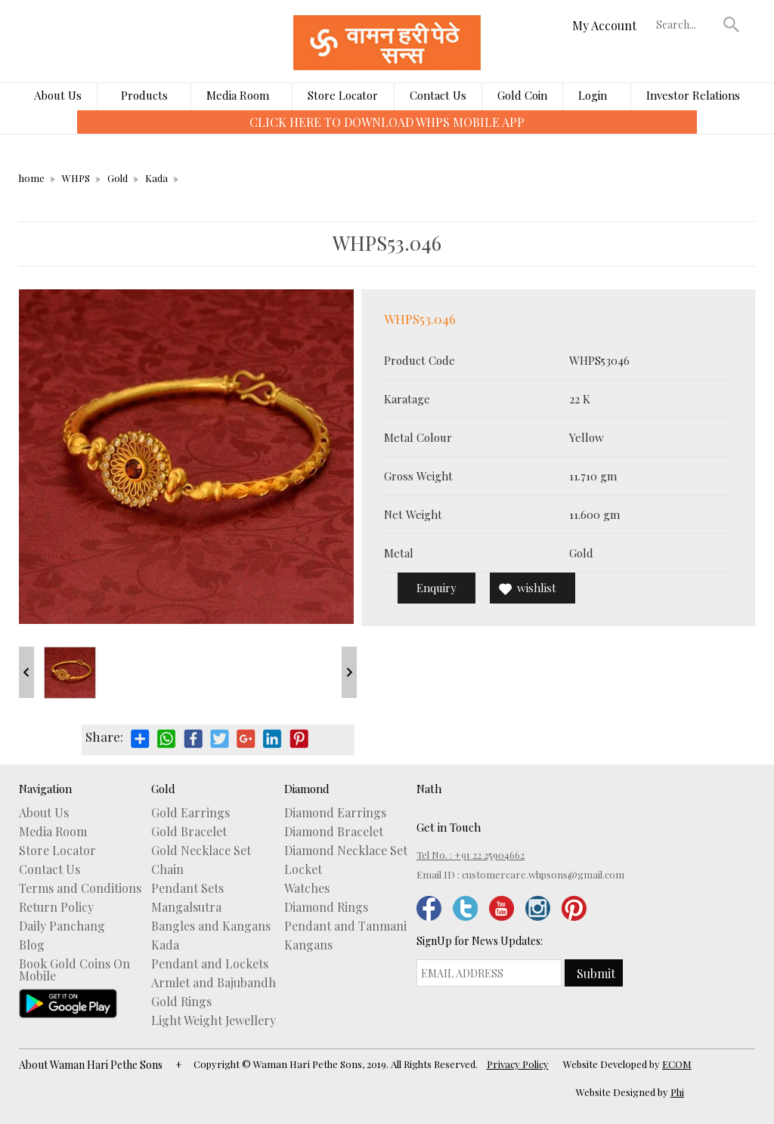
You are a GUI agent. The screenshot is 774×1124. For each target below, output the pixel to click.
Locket (303, 869)
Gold (117, 178)
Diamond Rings (326, 907)
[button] (732, 24)
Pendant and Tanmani (345, 926)
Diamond (307, 788)
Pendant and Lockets (209, 964)
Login (592, 95)
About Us (58, 95)
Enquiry (436, 587)
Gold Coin (522, 95)
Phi (677, 1091)
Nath (428, 788)
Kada (156, 178)
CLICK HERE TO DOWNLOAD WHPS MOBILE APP (387, 122)
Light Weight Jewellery (213, 1020)
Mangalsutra (186, 907)
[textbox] (686, 24)
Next (349, 672)
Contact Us (438, 95)
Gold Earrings (190, 813)
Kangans (308, 945)
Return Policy (56, 907)
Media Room (237, 95)
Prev (26, 672)
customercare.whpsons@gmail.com (543, 874)
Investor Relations (693, 95)
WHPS (76, 178)
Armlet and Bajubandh (213, 983)
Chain (167, 869)
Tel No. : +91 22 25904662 (470, 854)
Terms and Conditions (80, 888)
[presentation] (66, 133)
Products (144, 95)
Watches (307, 888)
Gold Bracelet (189, 832)
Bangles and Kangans (211, 926)
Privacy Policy (518, 1064)
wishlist (536, 587)
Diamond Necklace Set (345, 851)
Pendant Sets (187, 888)
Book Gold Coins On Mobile (74, 970)
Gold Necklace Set (201, 851)
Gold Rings (181, 1002)
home (32, 178)
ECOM (677, 1064)
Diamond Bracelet (333, 832)
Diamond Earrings (335, 813)
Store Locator (343, 95)
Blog (32, 945)
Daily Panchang (62, 926)
